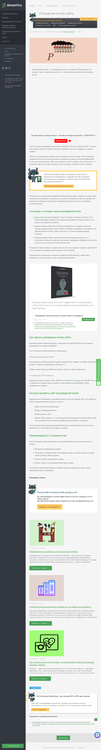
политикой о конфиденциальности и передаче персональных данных (61, 724)
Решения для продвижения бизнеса (14, 55)
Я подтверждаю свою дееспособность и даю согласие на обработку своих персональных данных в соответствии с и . (55, 325)
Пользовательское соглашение (51, 747)
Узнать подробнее (40, 710)
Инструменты (9, 58)
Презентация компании (12, 75)
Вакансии (8, 61)
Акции (4, 37)
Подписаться (88, 319)
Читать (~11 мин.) (40, 623)
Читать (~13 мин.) (40, 568)
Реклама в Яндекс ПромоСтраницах (9, 26)
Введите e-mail (39, 319)
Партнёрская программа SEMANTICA (13, 86)
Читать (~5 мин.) (40, 678)
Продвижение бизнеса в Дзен (11, 32)
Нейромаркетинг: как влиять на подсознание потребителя (53, 551)
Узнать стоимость (49, 506)
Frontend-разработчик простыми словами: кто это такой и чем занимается (60, 607)
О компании (81, 747)
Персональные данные (69, 747)
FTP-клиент (76, 380)
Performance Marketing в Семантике (58, 186)
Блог (6, 51)
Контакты (63, 738)
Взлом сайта (39, 217)
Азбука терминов (69, 32)
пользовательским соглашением (52, 328)
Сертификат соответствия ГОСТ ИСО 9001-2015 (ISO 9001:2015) (14, 80)
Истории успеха (10, 48)
